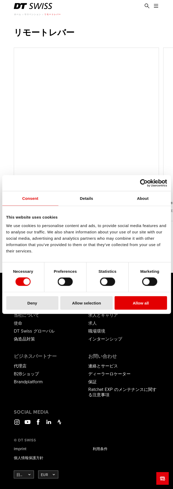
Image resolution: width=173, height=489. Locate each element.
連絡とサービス (103, 365)
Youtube (27, 424)
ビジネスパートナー (35, 356)
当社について (26, 315)
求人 (92, 323)
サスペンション (32, 14)
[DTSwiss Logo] (33, 6)
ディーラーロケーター (109, 373)
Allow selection (86, 303)
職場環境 (96, 331)
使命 (18, 323)
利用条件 (100, 448)
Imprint (20, 448)
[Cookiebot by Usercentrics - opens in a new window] (144, 183)
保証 (92, 381)
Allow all (141, 303)
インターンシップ (105, 339)
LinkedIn (49, 424)
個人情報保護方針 (28, 457)
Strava (59, 424)
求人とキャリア (103, 315)
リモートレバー (52, 14)
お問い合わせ (102, 356)
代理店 (20, 365)
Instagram (17, 424)
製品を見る (86, 134)
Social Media (31, 412)
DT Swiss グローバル (34, 331)
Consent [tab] (30, 198)
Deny (32, 303)
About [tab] (143, 198)
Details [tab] (86, 198)
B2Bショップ (26, 373)
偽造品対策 (24, 339)
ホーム (17, 14)
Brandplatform (28, 381)
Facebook (38, 424)
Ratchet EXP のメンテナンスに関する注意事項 (122, 391)
